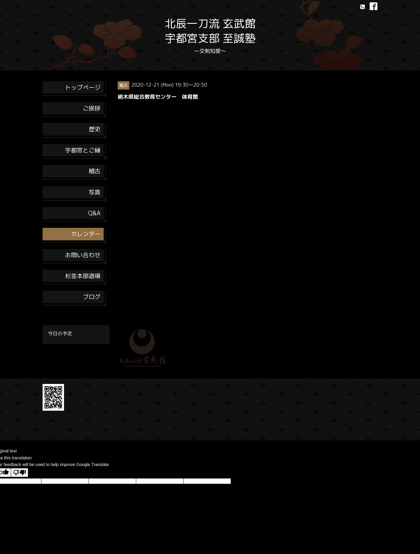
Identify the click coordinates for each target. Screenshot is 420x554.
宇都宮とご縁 (82, 150)
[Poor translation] (19, 472)
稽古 (94, 171)
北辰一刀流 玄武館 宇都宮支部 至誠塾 (210, 31)
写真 (94, 192)
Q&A (94, 213)
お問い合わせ (82, 255)
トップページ (82, 87)
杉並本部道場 (82, 276)
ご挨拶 (91, 108)
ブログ (91, 297)
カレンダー (85, 234)
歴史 (94, 129)
